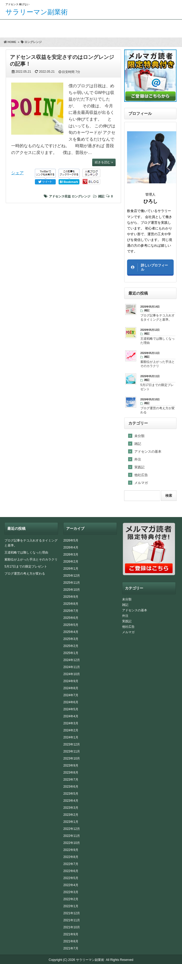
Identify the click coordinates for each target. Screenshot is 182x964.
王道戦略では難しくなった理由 (26, 552)
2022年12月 (71, 829)
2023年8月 (70, 772)
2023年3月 (70, 808)
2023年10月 (71, 758)
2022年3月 (70, 892)
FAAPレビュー (79, 27)
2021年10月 (71, 927)
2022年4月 (70, 885)
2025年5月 (70, 625)
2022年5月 (70, 878)
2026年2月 (70, 561)
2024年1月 (70, 737)
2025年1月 (70, 653)
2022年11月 (71, 836)
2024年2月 (70, 730)
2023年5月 (70, 793)
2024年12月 (71, 660)
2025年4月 (70, 632)
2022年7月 (70, 864)
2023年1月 (70, 822)
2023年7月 (70, 779)
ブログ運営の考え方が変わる (24, 573)
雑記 (101, 196)
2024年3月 (70, 723)
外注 (137, 459)
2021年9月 (70, 934)
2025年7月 (70, 611)
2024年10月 (71, 674)
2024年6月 (70, 702)
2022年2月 (70, 899)
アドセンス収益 (60, 196)
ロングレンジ (81, 196)
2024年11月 (71, 667)
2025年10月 (71, 590)
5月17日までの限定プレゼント (25, 566)
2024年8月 (70, 688)
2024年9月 (70, 681)
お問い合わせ (120, 27)
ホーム (9, 27)
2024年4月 (70, 716)
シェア (17, 173)
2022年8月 (70, 857)
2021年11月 (71, 920)
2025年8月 (70, 604)
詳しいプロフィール (154, 267)
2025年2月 (70, 646)
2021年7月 (70, 948)
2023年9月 (70, 765)
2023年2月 (70, 815)
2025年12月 (71, 575)
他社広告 (141, 475)
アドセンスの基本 (147, 451)
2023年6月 (70, 786)
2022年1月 (70, 906)
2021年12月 (71, 913)
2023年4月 (70, 801)
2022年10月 (71, 843)
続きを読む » (104, 162)
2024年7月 (70, 695)
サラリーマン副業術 (36, 12)
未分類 (139, 436)
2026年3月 (70, 554)
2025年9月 (70, 597)
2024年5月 (70, 709)
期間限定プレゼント (38, 27)
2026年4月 (70, 547)
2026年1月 (70, 568)
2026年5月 (70, 540)
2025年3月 (70, 639)
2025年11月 (71, 582)
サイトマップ (161, 27)
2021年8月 (70, 941)
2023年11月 (71, 751)
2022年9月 (70, 850)
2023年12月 (71, 744)
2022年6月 (70, 871)
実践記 (139, 467)
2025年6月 (70, 618)
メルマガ (141, 483)
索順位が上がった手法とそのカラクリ (31, 559)
